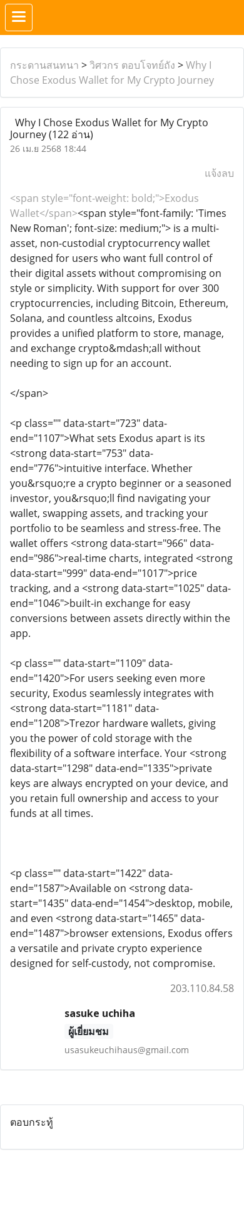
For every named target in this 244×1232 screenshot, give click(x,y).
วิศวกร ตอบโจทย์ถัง (132, 65)
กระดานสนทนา (44, 65)
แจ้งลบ (219, 173)
